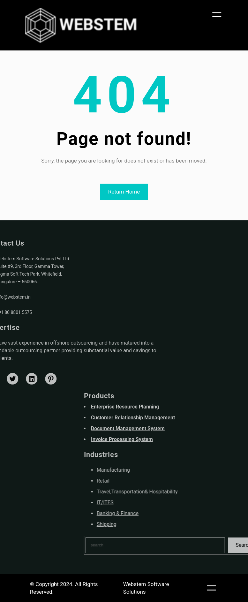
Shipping (163, 524)
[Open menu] (218, 15)
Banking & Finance (174, 513)
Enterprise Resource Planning (181, 407)
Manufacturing (169, 470)
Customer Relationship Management (189, 418)
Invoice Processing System (178, 439)
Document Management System (184, 428)
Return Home (124, 191)
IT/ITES (161, 502)
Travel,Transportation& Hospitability (193, 492)
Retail (159, 481)
